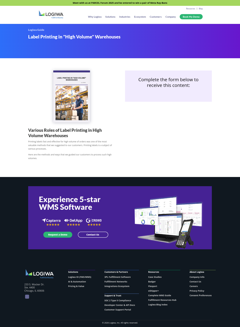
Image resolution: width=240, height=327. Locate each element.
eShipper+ (153, 290)
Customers (156, 17)
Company (170, 17)
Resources (190, 8)
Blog (201, 8)
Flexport (152, 286)
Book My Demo (191, 16)
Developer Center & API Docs (119, 305)
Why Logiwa (94, 17)
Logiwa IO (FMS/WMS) (79, 277)
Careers (193, 286)
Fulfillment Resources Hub (162, 299)
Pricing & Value (76, 286)
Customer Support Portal (117, 309)
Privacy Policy (196, 290)
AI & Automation (77, 281)
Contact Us (93, 234)
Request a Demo (57, 234)
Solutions (110, 17)
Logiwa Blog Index (157, 304)
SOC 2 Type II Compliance (117, 300)
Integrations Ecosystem (116, 286)
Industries (124, 17)
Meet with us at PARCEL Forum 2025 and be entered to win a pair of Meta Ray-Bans (120, 3)
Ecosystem (140, 17)
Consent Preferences (200, 295)
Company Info (196, 277)
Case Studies (155, 277)
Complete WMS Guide (159, 295)
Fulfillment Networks (115, 281)
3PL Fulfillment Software (117, 277)
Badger (152, 281)
